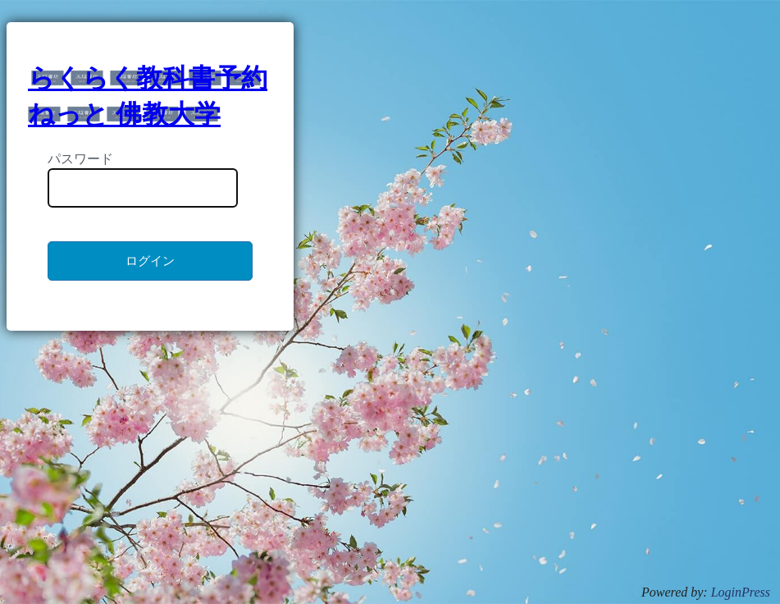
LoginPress (740, 592)
